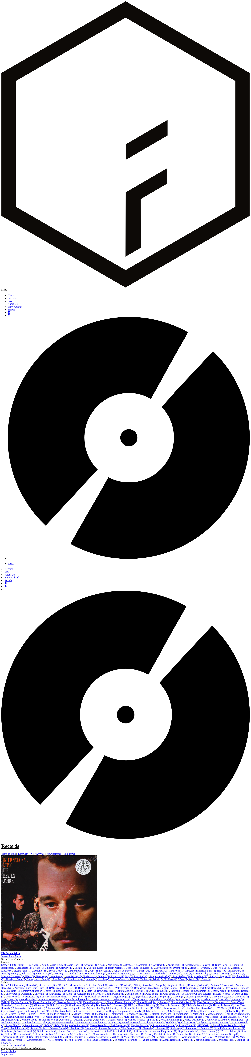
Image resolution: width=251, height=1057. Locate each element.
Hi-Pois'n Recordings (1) (199, 1005)
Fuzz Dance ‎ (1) (205, 1002)
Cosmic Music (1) (135, 993)
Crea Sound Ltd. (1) (173, 993)
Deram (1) (106, 996)
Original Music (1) (117, 1019)
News (10, 295)
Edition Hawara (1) (103, 999)
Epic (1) (196, 999)
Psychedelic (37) (199, 976)
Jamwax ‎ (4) (170, 1008)
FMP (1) (5, 1002)
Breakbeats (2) (24, 967)
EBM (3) (226, 967)
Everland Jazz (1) (210, 999)
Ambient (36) (145, 965)
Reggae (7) (225, 976)
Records (12, 298)
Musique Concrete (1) (12, 976)
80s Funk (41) (19, 965)
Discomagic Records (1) (197, 996)
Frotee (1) (165, 1002)
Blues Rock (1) (223, 965)
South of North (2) (26, 1031)
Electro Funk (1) (22, 970)
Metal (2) (226, 973)
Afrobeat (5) (130, 965)
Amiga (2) (161, 985)
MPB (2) (215, 973)
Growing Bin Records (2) (99, 1005)
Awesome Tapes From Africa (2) (31, 988)
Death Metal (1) (116, 967)
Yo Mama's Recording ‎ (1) (127, 1039)
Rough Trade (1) (187, 1025)
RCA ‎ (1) (59, 1025)
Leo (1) (99, 1011)
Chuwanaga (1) (57, 993)
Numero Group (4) (31, 1019)
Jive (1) (181, 1008)
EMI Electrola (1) (28, 999)
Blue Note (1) (13, 990)
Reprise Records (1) (141, 1025)
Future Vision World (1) (183, 1002)
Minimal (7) (239, 973)
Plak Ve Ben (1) (189, 1022)
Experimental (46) (78, 970)
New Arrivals (38, 853)
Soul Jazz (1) (59, 979)
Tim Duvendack (17, 1045)
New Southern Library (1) (172, 1016)
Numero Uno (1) (50, 1019)
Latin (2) (128, 973)
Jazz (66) (58, 973)
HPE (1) (132, 1005)
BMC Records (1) (58, 988)
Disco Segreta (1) (162, 996)
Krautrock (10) (115, 973)
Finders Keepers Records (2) (121, 1002)
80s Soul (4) (34, 965)
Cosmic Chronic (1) (115, 993)
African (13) (90, 965)
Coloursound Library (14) (90, 993)
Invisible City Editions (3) (104, 1008)
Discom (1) (178, 996)
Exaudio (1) (226, 999)
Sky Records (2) (147, 1028)
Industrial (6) (28, 973)
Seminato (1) (77, 1028)
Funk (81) (118, 970)
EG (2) (4, 999)
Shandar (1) (91, 1028)
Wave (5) (183, 979)
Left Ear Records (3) (60, 1011)
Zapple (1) (188, 1039)
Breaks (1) (38, 967)
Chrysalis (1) (41, 993)
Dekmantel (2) (79, 996)
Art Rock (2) (159, 965)
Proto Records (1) (34, 1025)
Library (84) (175, 973)
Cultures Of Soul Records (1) (200, 993)
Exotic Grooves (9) (58, 970)
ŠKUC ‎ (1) (6, 1042)
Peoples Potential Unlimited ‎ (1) (93, 1022)
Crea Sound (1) (154, 993)
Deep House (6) (134, 967)
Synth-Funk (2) (121, 979)
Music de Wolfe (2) (83, 1016)
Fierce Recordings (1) (94, 1002)
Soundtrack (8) (75, 979)
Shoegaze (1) (33, 979)
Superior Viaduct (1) (188, 1031)
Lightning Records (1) (181, 1011)
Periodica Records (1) (133, 1022)
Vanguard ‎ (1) (80, 1037)
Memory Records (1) (139, 1014)
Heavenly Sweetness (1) (172, 1005)
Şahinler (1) (243, 1039)
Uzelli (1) (58, 1037)
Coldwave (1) (66, 967)
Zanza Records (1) (172, 1039)
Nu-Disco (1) (90, 976)
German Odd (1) (145, 970)
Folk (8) (93, 970)
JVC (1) (158, 1008)
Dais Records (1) (225, 993)
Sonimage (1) (177, 1028)
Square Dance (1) (68, 1031)
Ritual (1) (11, 979)
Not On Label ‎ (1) (232, 1016)
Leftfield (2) (161, 973)
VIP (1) (68, 1037)
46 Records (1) (47, 985)
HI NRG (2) (161, 970)
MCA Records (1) (10, 1014)
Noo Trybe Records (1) (210, 1016)
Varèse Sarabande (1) (99, 1037)
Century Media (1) (220, 990)
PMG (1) (154, 1019)
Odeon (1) (79, 1019)
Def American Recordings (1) (55, 996)
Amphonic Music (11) (178, 985)
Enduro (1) (184, 999)
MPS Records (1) (40, 1014)
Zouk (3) (206, 979)
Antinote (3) (217, 985)
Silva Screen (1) (129, 1028)
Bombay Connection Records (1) (38, 990)
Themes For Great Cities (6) (190, 1034)
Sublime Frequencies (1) (164, 1031)
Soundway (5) (8, 1031)
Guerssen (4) (120, 1005)
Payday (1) (45, 1022)
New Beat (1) (57, 976)
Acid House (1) (59, 965)
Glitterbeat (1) (41, 1005)
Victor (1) (129, 1037)
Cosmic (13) (80, 967)
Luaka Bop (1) (236, 1011)
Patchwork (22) (31, 1022)
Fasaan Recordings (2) (44, 1002)
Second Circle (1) (39, 1028)
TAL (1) (224, 1031)
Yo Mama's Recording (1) (100, 1039)
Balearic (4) (208, 965)
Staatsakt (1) (96, 1031)
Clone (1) (71, 993)
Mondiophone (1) (216, 1014)
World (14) (194, 979)
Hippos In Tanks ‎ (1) (223, 1005)
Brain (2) (91, 990)
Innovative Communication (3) (31, 1008)
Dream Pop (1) (180, 967)
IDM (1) (5, 973)
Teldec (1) (10, 1034)
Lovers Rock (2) (201, 973)
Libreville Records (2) (157, 1011)
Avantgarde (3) (192, 965)
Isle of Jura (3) (126, 1008)
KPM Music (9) (223, 1008)
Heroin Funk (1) (207, 970)
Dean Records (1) (15, 996)
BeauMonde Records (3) (146, 988)
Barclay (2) (104, 988)
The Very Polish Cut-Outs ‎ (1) (159, 1034)
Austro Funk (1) (175, 965)
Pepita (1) (116, 1022)
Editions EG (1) (122, 999)
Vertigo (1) (117, 1037)
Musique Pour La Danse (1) (108, 1016)
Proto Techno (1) (181, 976)
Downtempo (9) (163, 967)
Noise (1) (192, 1016)
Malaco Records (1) (83, 1014)
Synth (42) (89, 979)
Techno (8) (146, 979)
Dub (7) (217, 967)
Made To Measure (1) (61, 1014)
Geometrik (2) (222, 1002)
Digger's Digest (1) (122, 996)
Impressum (7, 1054)
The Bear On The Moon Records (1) (93, 1034)
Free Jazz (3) (105, 970)
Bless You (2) (232, 988)
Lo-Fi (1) (187, 973)
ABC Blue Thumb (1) (97, 985)
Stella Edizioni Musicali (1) (118, 1031)
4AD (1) (60, 985)
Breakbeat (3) (8, 967)
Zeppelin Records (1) (206, 1039)
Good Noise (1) (77, 1005)
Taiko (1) (134, 979)
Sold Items (69, 853)
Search (11, 309)
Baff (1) (73, 988)
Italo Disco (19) (44, 973)
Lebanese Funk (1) (144, 973)
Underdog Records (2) (40, 1037)
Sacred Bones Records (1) (226, 1025)
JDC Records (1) (144, 1008)
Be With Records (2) (122, 988)
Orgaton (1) (100, 1019)
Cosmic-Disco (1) (98, 967)
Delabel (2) (94, 996)
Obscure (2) (66, 1019)
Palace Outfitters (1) (194, 1019)
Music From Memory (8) (58, 1016)
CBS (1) (154, 990)
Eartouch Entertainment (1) (53, 999)
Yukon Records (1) (152, 1039)
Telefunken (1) (24, 1034)
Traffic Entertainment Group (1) (222, 1034)
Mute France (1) (132, 1016)
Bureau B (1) (142, 990)
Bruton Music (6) (125, 990)
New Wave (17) (74, 976)
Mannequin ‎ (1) (120, 1014)
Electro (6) (6, 970)
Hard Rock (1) (176, 970)
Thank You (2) (65, 1034)
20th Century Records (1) (25, 985)
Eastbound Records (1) (80, 999)
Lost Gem (23, 853)
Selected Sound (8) (59, 1028)
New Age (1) (42, 976)
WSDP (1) (152, 1037)
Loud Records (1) (219, 1011)
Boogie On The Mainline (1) (70, 990)
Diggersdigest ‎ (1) (143, 996)
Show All (6, 965)
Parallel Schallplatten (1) (235, 1019)
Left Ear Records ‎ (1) (83, 1011)
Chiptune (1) (51, 967)
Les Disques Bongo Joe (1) (118, 1011)
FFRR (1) (239, 999)
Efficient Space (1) (141, 999)
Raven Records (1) (99, 1025)
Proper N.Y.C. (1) (15, 1025)
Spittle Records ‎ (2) (47, 1031)
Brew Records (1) (106, 990)
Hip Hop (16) (224, 970)
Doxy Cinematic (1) (238, 996)
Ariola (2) (229, 985)
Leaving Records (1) (38, 1011)
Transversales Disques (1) (14, 1037)
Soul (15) (46, 979)
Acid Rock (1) (75, 965)
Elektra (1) (172, 999)
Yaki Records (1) (77, 1039)
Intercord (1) (54, 1008)
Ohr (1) (89, 1019)
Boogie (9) (237, 965)
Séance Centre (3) (210, 1031)
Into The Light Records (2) (76, 1008)
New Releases (54, 853)
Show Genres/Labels (12, 959)
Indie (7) (15, 973)
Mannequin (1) (102, 1014)
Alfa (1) (128, 985)
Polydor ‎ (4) (204, 1022)
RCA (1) (48, 1025)
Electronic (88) (39, 970)
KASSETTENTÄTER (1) (93, 973)
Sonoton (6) (207, 1028)
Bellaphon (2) (190, 988)
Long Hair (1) (201, 1011)
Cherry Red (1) (13, 993)
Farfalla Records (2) (21, 1002)
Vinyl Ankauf (15, 306)
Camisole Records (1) (181, 990)
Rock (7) (21, 979)
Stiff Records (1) (142, 1031)
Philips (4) (174, 1022)
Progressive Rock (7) (160, 976)
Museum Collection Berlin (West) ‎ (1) (25, 1016)
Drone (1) (194, 967)
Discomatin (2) (219, 996)
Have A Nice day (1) (148, 1005)
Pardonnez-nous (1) (11, 1022)
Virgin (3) (140, 1037)
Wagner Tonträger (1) (169, 1037)
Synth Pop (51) (104, 979)
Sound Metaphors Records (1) (229, 1028)
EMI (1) (14, 999)
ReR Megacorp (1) (120, 1025)
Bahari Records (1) (88, 988)
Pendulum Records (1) (63, 1022)
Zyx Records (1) (227, 1039)
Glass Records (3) (24, 1005)
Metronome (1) (184, 1014)
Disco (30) (148, 967)
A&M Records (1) (75, 985)
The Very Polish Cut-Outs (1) (128, 1034)
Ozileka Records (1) (138, 1019)
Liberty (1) (139, 1011)
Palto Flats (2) (213, 1019)
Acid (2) (45, 965)
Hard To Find (9, 853)
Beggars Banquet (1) (171, 988)
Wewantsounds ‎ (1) (36, 1039)
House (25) (238, 970)
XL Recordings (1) (57, 1039)
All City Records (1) (143, 985)
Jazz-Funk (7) (71, 973)
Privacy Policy (8, 1051)
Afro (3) (102, 965)
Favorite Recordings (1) (69, 1002)
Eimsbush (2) (159, 999)
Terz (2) (53, 1034)
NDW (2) (30, 976)
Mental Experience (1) (163, 1014)
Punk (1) (214, 976)
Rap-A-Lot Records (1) (77, 1025)
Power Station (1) (221, 1022)
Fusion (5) (130, 970)
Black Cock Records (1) (210, 988)
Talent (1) (235, 1031)
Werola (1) (20, 1039)
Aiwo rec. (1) (116, 985)
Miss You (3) (199, 1014)
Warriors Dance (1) (191, 1037)
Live (10, 301)
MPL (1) (25, 1014)
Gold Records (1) (59, 1005)
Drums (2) (206, 967)
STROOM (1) (204, 1025)
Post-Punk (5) (141, 976)
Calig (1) (164, 990)
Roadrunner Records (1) (165, 1025)
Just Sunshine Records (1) (200, 1008)
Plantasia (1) (117, 976)
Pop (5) (129, 976)
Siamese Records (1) (109, 1028)
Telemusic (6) (40, 1034)
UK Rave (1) (170, 979)
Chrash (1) (27, 993)
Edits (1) (236, 967)
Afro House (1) (115, 965)
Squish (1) (83, 1031)
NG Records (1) (150, 1016)
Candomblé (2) (202, 990)
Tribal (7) (158, 979)
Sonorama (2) (193, 1028)
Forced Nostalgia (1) (148, 1002)
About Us (13, 304)
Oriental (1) (104, 976)
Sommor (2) (163, 1028)
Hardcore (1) (191, 970)
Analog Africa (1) (200, 985)
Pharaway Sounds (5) (157, 1022)
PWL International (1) (172, 1019)
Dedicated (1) (32, 996)
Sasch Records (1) (20, 1028)
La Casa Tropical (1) (16, 1011)
